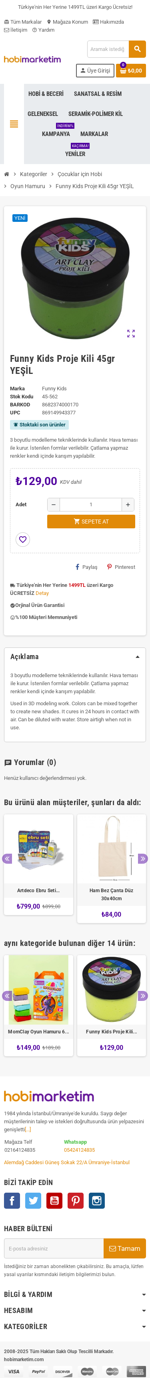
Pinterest (121, 567)
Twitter (33, 1201)
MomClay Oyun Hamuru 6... (38, 1032)
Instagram (97, 1201)
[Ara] (116, 49)
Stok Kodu (21, 397)
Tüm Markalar (23, 22)
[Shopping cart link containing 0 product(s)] (131, 70)
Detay (42, 593)
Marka (17, 389)
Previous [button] (7, 859)
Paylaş (87, 567)
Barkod (20, 405)
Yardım (43, 30)
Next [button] (143, 859)
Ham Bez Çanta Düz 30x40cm (111, 894)
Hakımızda (108, 22)
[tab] (75, 657)
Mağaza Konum (67, 22)
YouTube (54, 1201)
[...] (28, 1129)
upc (15, 413)
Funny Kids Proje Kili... (111, 1032)
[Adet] (91, 504)
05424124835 (79, 1150)
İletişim (15, 30)
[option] (38, 868)
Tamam (124, 1248)
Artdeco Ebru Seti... (38, 890)
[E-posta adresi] (54, 1248)
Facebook (12, 1201)
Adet (21, 504)
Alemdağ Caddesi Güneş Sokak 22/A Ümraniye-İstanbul (67, 1162)
